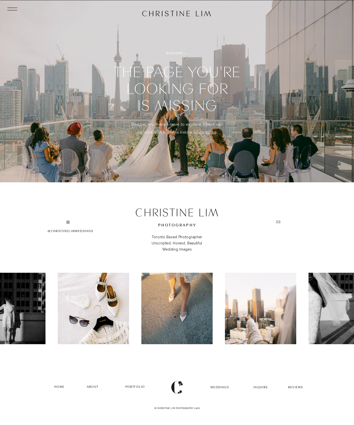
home (211, 132)
